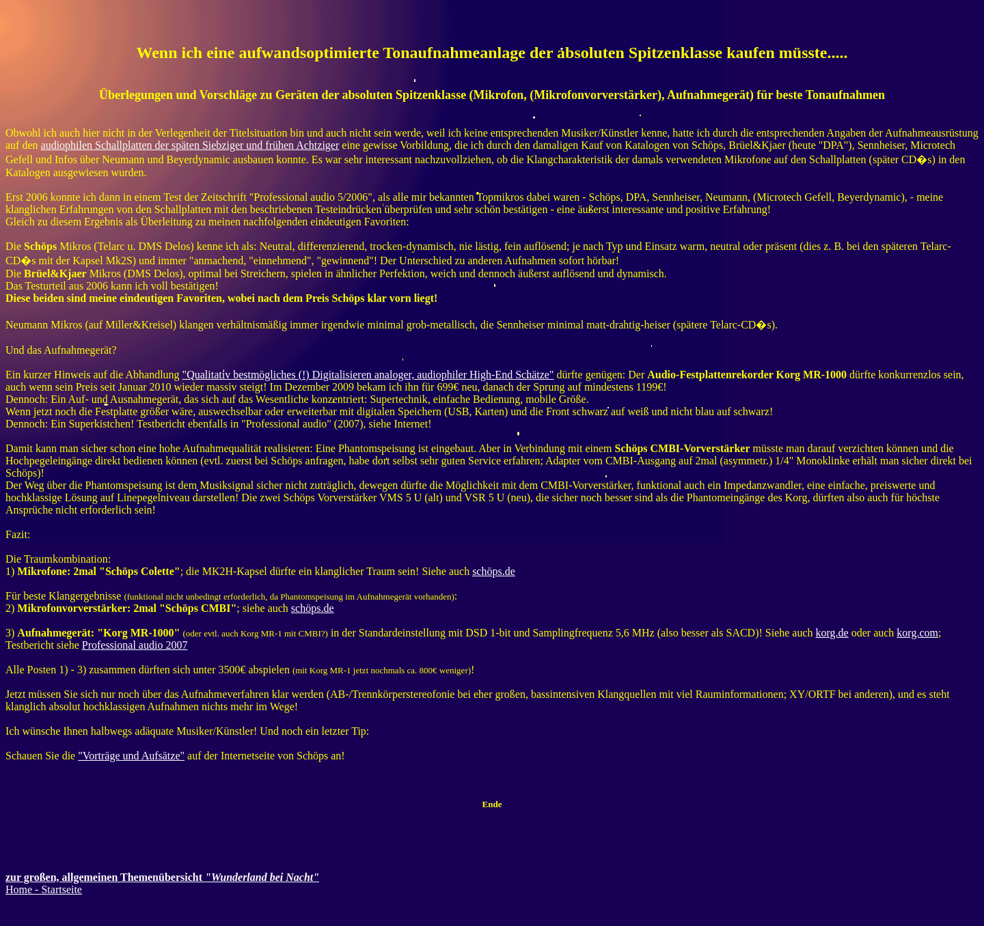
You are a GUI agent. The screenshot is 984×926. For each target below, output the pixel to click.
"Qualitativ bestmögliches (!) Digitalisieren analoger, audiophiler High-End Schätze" (368, 374)
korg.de (832, 633)
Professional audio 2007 (135, 645)
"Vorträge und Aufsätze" (131, 755)
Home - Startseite (43, 889)
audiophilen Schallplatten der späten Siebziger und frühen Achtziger (190, 145)
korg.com (917, 633)
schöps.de (493, 571)
